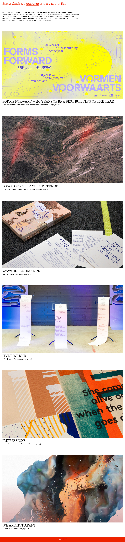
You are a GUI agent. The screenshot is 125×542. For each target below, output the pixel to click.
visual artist (57, 4)
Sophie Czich (11, 3)
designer (32, 4)
